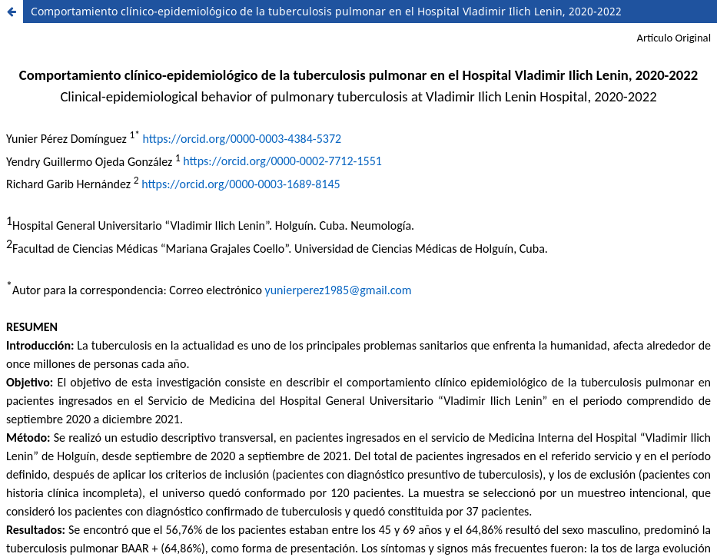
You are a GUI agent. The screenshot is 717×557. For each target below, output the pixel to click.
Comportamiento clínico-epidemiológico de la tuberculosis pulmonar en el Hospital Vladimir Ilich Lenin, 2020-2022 (326, 11)
